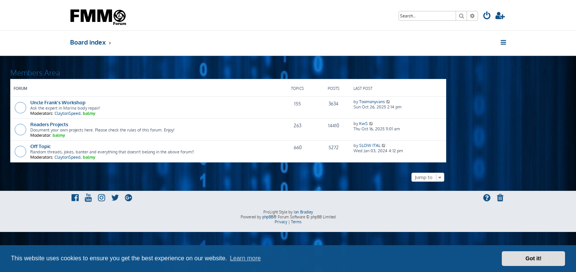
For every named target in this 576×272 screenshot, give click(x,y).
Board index (88, 42)
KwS (423, 123)
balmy (149, 113)
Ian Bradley (303, 212)
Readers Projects (109, 124)
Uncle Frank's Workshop (117, 102)
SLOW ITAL (429, 145)
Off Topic (100, 146)
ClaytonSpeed (127, 113)
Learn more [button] (245, 258)
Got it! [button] (534, 258)
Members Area (95, 72)
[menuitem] (487, 16)
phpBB (267, 217)
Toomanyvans (432, 101)
